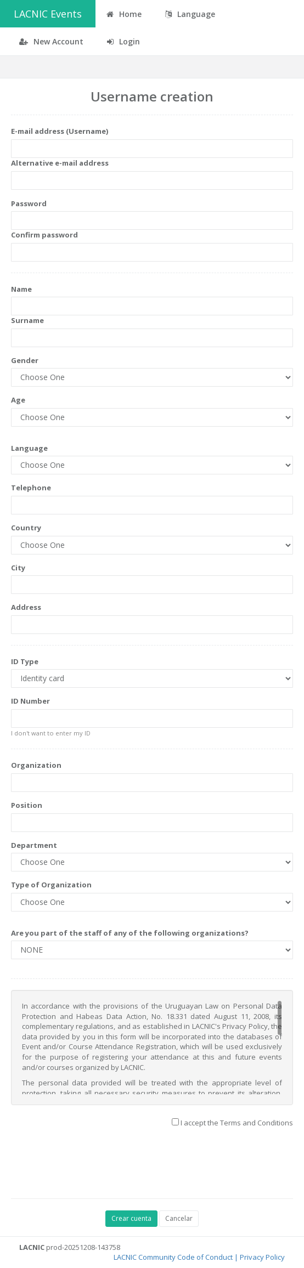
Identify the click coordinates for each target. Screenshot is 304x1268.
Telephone (31, 488)
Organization (36, 765)
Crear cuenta (131, 1218)
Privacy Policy (262, 1257)
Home (124, 14)
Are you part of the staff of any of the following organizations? (130, 933)
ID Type (24, 661)
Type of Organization (51, 885)
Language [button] (190, 14)
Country (26, 528)
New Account (51, 41)
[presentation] (94, 1166)
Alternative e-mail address (60, 163)
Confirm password (44, 235)
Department (34, 845)
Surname (27, 320)
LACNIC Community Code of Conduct (173, 1257)
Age (18, 400)
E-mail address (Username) (59, 131)
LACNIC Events (48, 13)
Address (26, 607)
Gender (24, 360)
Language (29, 448)
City (18, 568)
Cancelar (179, 1218)
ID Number (30, 701)
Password (29, 203)
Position (26, 805)
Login (123, 41)
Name (21, 289)
